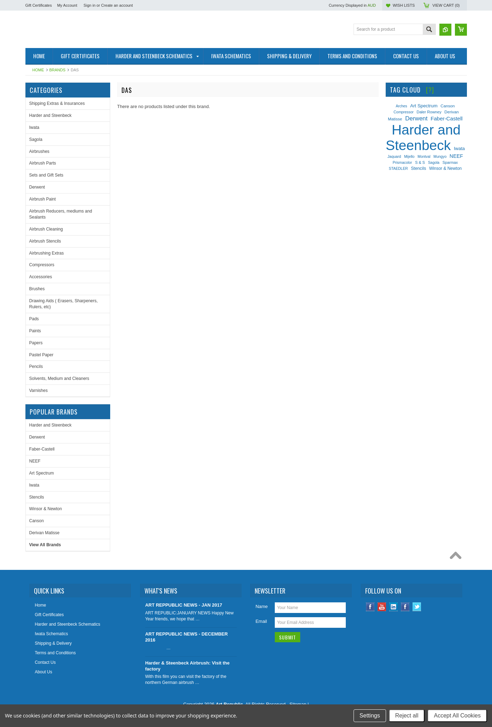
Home (38, 70)
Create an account (117, 5)
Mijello (409, 157)
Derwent (37, 187)
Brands (57, 70)
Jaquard (394, 156)
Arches (401, 106)
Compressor (403, 112)
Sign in (90, 5)
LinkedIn (393, 606)
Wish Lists (404, 5)
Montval (423, 157)
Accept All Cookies (457, 716)
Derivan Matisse (44, 532)
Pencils (36, 366)
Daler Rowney (429, 112)
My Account (67, 5)
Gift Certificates (38, 5)
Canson (36, 520)
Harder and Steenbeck (50, 115)
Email (261, 621)
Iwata (34, 127)
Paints (35, 330)
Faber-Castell (42, 449)
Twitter (417, 606)
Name (261, 606)
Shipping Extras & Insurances (57, 103)
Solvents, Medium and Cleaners (59, 378)
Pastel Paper (41, 354)
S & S (420, 162)
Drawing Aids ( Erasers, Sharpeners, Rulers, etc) (63, 303)
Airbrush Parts (42, 163)
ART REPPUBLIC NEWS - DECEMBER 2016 (186, 637)
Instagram (405, 606)
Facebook (370, 606)
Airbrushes (39, 151)
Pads (34, 318)
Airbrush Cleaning (46, 229)
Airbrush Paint (42, 199)
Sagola (35, 139)
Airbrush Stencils (45, 241)
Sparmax (450, 162)
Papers (36, 342)
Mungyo (439, 157)
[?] (430, 89)
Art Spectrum (41, 473)
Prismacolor (402, 163)
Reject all (407, 716)
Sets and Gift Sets (46, 175)
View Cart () (446, 5)
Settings (370, 716)
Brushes (37, 288)
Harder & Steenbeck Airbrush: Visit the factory (187, 666)
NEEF (35, 461)
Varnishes (38, 390)
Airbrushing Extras (46, 253)
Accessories (40, 276)
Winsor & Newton (45, 508)
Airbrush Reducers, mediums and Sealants (60, 214)
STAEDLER (398, 169)
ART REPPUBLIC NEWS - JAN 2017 (183, 605)
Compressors (41, 264)
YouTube (382, 606)
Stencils (36, 497)
